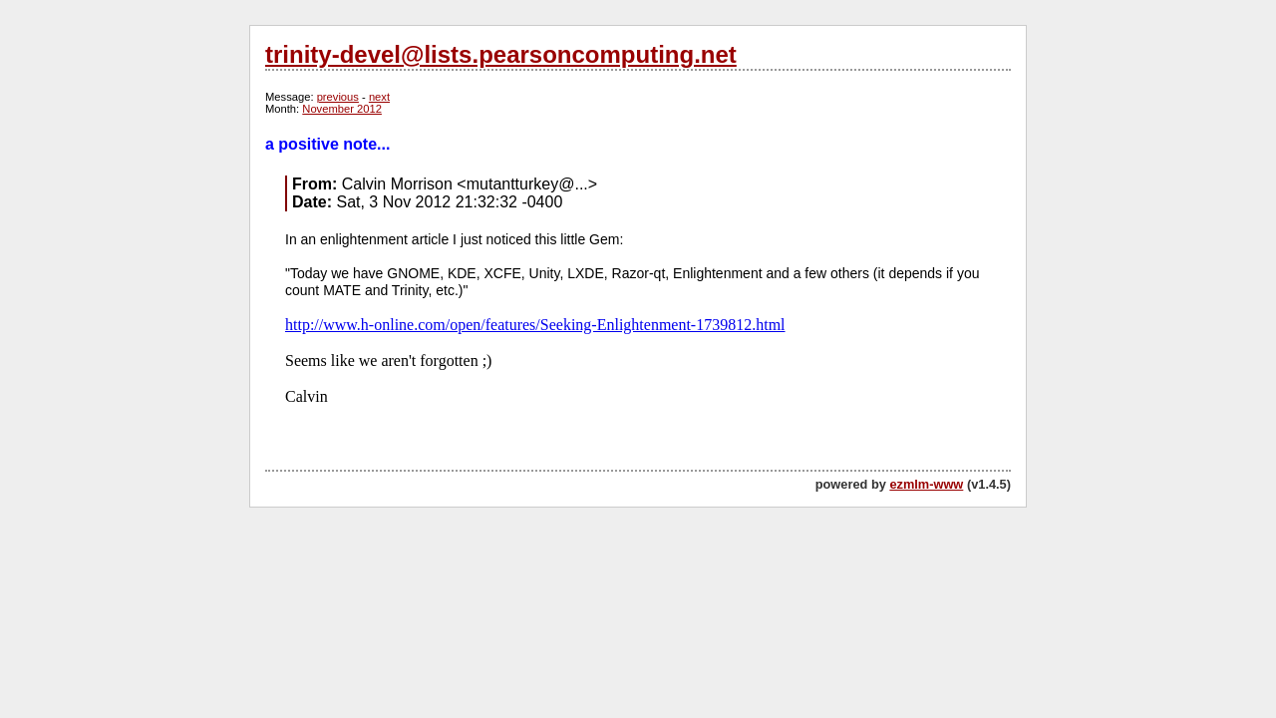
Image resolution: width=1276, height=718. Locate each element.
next (379, 97)
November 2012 (342, 109)
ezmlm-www (926, 484)
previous (338, 97)
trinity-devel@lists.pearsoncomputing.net (501, 54)
